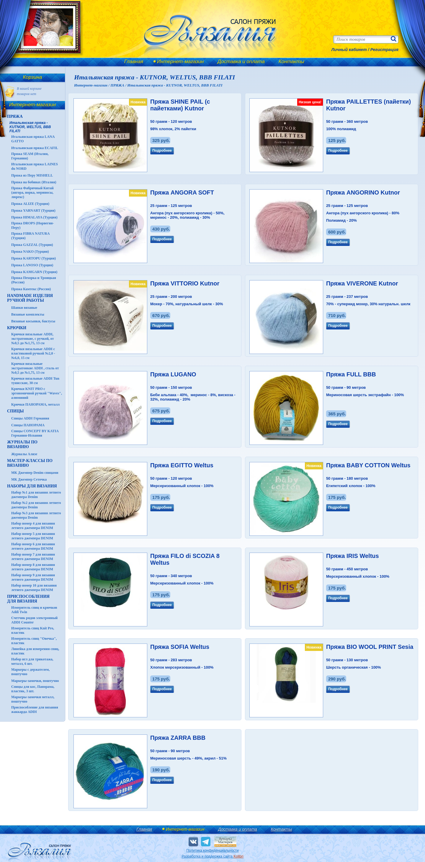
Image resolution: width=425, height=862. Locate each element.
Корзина (32, 77)
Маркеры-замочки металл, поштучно (32, 699)
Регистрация (384, 49)
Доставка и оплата (241, 61)
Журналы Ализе (24, 454)
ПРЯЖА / (118, 85)
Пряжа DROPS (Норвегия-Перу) (32, 225)
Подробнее (162, 150)
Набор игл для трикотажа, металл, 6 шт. (32, 661)
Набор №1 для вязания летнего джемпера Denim (36, 494)
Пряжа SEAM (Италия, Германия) (30, 156)
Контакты (291, 61)
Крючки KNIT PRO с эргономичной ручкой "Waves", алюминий (36, 393)
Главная (133, 61)
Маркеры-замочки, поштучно (35, 681)
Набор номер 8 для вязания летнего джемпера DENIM (33, 567)
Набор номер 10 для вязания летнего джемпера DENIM (34, 587)
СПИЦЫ (15, 411)
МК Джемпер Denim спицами (34, 473)
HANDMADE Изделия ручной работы (30, 298)
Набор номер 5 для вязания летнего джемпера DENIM (33, 536)
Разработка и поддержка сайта (212, 856)
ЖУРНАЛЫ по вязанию (22, 444)
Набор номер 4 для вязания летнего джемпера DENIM (33, 525)
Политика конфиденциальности (212, 850)
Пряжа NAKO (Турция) (30, 251)
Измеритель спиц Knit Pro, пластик (32, 630)
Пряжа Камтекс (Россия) (31, 289)
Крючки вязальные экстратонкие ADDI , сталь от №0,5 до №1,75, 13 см (35, 368)
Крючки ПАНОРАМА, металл (35, 404)
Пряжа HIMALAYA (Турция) (34, 217)
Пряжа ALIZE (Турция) (30, 204)
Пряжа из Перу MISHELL (32, 175)
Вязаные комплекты (27, 314)
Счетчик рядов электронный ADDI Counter (34, 620)
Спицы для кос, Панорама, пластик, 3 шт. (32, 689)
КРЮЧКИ (16, 328)
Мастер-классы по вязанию (30, 463)
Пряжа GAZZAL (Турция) (32, 245)
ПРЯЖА (15, 116)
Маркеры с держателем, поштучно (30, 671)
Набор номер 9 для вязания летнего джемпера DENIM (33, 577)
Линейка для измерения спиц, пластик (35, 651)
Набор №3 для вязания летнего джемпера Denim (36, 515)
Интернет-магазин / (92, 85)
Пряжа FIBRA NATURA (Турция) (30, 235)
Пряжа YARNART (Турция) (33, 210)
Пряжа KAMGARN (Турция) (34, 272)
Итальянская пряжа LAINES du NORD (34, 166)
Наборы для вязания (32, 486)
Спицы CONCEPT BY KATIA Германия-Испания (34, 433)
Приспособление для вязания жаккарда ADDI (34, 709)
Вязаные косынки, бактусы (33, 321)
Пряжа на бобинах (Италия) (33, 182)
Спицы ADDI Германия (30, 418)
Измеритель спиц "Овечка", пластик (34, 640)
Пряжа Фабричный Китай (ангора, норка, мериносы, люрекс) (32, 192)
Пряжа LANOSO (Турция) (32, 265)
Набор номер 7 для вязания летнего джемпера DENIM (33, 556)
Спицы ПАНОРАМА (28, 425)
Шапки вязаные (24, 308)
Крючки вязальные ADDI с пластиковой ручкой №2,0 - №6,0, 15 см (33, 353)
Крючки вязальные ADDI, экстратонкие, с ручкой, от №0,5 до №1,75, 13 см (32, 338)
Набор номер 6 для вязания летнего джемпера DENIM (33, 546)
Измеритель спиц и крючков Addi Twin (34, 609)
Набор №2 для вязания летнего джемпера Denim (36, 505)
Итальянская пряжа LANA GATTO (33, 139)
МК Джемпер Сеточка (29, 479)
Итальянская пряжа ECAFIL (34, 148)
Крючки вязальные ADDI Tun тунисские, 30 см (35, 380)
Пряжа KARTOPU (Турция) (33, 258)
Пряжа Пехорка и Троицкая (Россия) (33, 280)
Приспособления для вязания (28, 598)
